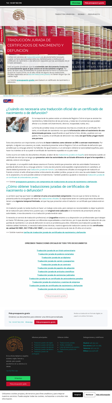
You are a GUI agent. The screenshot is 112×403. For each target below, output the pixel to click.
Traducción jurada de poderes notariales (56, 254)
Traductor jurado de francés (44, 345)
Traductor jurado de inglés (43, 343)
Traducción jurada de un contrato (56, 264)
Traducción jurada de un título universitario (56, 250)
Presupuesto (94, 14)
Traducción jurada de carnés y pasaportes (56, 261)
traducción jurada (34, 57)
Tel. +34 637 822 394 (14, 3)
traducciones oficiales (50, 198)
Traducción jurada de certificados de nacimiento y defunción (56, 285)
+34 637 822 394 (12, 371)
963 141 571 (95, 348)
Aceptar (77, 394)
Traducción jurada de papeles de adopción (56, 268)
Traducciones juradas (67, 343)
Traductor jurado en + (65, 14)
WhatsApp (76, 3)
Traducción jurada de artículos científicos (56, 271)
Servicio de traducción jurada (13, 96)
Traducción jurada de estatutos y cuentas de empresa (56, 282)
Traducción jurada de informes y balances (56, 289)
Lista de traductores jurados (69, 347)
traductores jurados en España (71, 155)
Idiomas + (81, 14)
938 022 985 (96, 346)
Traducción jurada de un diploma (56, 257)
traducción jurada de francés (42, 169)
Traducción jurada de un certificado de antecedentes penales (56, 278)
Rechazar (89, 394)
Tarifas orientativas (66, 345)
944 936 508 (93, 351)
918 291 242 (94, 343)
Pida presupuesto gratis (94, 3)
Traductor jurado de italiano (43, 349)
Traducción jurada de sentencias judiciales (56, 275)
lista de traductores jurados (39, 74)
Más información (103, 394)
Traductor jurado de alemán (44, 347)
